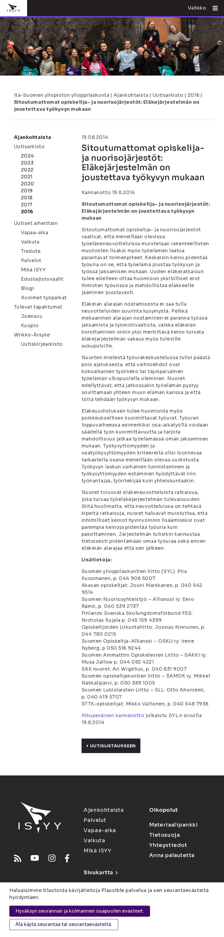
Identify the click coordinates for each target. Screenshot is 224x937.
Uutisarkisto (168, 95)
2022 (27, 170)
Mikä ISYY (33, 270)
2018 (27, 198)
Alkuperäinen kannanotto (113, 715)
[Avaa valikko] (213, 8)
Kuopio (30, 326)
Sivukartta (100, 872)
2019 (27, 191)
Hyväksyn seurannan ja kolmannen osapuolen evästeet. (79, 911)
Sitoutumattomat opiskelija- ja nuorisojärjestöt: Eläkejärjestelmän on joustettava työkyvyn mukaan (107, 105)
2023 (27, 163)
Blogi (27, 288)
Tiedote (31, 251)
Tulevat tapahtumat (38, 307)
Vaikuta (30, 242)
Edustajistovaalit (42, 279)
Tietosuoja (164, 835)
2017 (27, 205)
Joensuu (32, 316)
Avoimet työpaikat (44, 298)
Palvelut (31, 260)
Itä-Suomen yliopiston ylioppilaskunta (62, 95)
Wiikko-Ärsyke (32, 335)
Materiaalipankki (173, 825)
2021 (27, 177)
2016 (193, 95)
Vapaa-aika (34, 233)
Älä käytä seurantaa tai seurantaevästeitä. (63, 924)
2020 (27, 184)
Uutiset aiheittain (36, 223)
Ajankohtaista (131, 95)
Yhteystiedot (168, 845)
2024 (27, 156)
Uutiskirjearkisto (42, 344)
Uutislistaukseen (111, 745)
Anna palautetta (172, 855)
